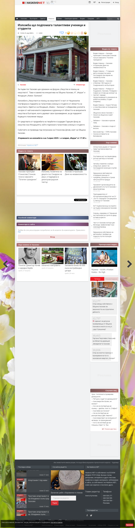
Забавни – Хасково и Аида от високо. (104, 127)
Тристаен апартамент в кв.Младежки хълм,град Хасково (38, 506)
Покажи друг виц (109, 429)
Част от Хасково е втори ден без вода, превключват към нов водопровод (104, 225)
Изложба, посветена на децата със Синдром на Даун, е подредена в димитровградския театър (75, 176)
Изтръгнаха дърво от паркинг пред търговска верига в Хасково (104, 149)
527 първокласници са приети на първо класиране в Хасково (105, 207)
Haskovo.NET (32, 145)
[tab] (97, 279)
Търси (55, 503)
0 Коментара (80, 85)
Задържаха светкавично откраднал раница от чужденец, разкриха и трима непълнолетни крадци (104, 176)
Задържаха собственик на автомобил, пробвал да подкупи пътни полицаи (103, 234)
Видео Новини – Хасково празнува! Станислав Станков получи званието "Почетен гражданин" (104, 56)
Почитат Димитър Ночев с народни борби (52, 266)
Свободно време (71, 18)
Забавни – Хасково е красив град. (104, 121)
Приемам (129, 525)
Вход (52, 237)
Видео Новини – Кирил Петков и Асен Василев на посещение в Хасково (105, 107)
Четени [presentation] (97, 279)
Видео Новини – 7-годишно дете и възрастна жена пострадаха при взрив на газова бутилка (103, 74)
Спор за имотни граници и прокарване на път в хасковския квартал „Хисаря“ (104, 355)
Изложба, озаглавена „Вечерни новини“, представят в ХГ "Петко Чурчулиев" (28, 175)
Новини (51, 18)
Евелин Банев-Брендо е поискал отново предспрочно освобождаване (28, 269)
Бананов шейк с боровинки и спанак (67, 492)
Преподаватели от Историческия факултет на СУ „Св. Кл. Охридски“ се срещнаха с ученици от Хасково (105, 197)
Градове (91, 18)
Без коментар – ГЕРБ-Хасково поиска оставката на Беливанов (104, 134)
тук (19, 232)
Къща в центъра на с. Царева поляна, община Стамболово (38, 475)
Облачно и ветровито (74, 265)
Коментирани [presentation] (111, 279)
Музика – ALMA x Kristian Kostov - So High (102, 270)
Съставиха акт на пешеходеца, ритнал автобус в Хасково (105, 157)
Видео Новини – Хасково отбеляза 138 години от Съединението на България (103, 83)
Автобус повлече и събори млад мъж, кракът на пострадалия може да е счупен (105, 166)
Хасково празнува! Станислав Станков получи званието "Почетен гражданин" (51, 175)
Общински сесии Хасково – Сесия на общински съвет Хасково (103, 115)
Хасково (23, 85)
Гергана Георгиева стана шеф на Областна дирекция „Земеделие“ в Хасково (104, 341)
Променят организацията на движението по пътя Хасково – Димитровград (105, 187)
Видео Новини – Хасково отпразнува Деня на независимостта (102, 65)
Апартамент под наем (37, 488)
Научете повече (56, 522)
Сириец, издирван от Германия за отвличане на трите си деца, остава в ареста (105, 215)
